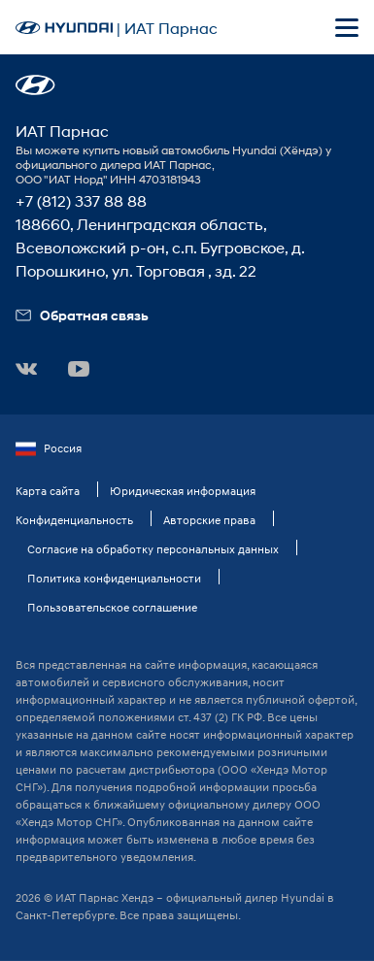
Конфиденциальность (74, 520)
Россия (49, 448)
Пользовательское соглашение (112, 607)
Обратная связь (82, 315)
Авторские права (209, 520)
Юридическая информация (182, 490)
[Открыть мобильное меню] (346, 27)
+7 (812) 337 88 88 (81, 200)
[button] (35, 85)
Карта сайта (48, 490)
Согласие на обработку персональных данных (153, 549)
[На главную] (64, 27)
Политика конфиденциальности (114, 578)
